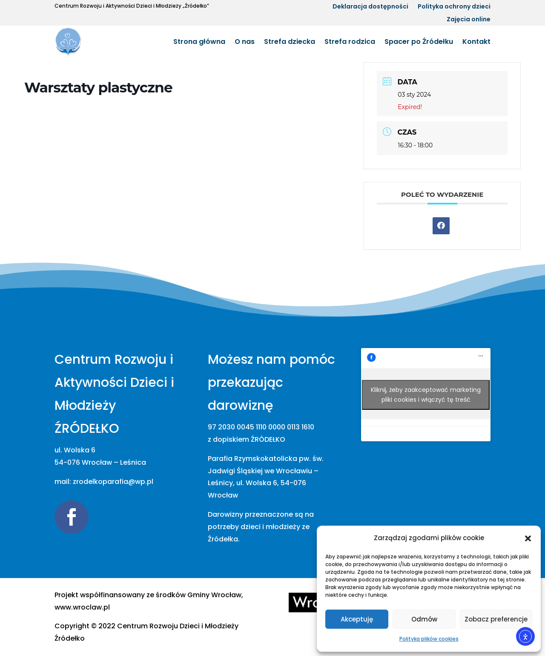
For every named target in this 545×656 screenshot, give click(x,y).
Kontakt (476, 41)
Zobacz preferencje (496, 619)
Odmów (424, 619)
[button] (528, 538)
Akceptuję (357, 619)
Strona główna (199, 41)
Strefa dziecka (289, 41)
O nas (245, 41)
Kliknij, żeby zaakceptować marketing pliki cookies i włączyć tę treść (426, 395)
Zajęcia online (468, 19)
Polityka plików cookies (429, 638)
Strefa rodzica (349, 41)
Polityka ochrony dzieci (454, 7)
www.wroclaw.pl (82, 607)
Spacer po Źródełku (418, 41)
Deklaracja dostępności (370, 7)
